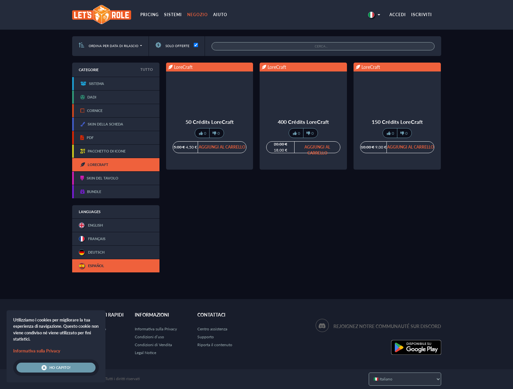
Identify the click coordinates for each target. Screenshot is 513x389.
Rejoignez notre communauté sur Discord (387, 326)
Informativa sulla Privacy (156, 328)
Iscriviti (421, 14)
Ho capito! (56, 367)
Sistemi (173, 14)
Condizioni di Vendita (153, 344)
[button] (374, 15)
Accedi (397, 14)
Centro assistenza (212, 328)
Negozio (197, 14)
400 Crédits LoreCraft (303, 122)
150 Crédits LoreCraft (397, 122)
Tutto (146, 69)
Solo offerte (172, 46)
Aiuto (220, 14)
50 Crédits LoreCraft (209, 122)
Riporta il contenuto (214, 344)
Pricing (149, 14)
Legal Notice (145, 352)
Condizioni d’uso (149, 336)
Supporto (205, 336)
